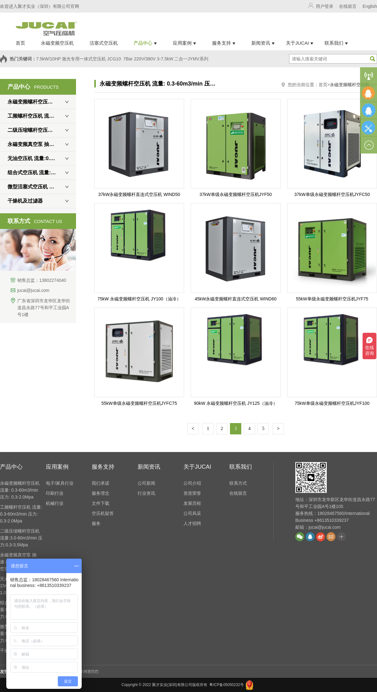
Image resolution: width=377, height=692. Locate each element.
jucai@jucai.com (33, 290)
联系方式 (238, 483)
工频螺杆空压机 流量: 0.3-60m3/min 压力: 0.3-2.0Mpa (42, 116)
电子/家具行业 (60, 483)
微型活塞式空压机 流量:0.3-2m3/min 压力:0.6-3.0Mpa (42, 186)
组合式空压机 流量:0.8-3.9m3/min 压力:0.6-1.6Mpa (42, 172)
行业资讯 (146, 493)
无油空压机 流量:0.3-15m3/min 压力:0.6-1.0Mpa (42, 158)
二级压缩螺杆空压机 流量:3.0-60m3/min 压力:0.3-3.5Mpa (42, 130)
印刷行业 (54, 493)
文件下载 (100, 503)
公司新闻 (146, 483)
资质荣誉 (192, 493)
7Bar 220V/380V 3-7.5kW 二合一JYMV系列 (165, 58)
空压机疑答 (103, 513)
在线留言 (348, 6)
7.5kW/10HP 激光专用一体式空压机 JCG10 (78, 58)
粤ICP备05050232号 (226, 685)
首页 (323, 84)
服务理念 (100, 493)
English (370, 6)
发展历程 (192, 503)
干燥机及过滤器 (25, 201)
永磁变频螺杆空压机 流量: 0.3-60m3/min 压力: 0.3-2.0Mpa (42, 101)
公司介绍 (192, 483)
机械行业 (54, 503)
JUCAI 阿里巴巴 (85, 671)
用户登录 (324, 6)
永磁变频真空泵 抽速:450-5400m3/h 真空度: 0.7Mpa (42, 144)
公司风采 (192, 513)
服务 (96, 523)
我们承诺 (100, 483)
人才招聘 (192, 523)
